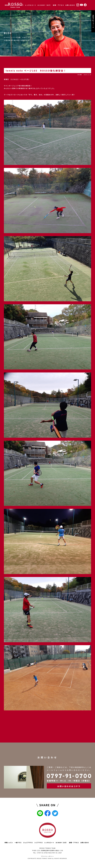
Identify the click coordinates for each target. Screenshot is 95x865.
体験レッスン (9, 5)
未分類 (79, 74)
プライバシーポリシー (47, 856)
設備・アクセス (58, 5)
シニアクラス (38, 842)
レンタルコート (30, 5)
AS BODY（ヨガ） (44, 5)
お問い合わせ (70, 5)
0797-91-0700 (42, 853)
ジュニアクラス (28, 842)
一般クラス (18, 842)
